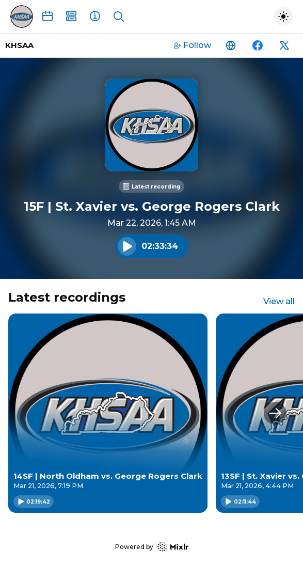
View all (279, 301)
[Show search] (118, 16)
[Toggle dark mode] (283, 16)
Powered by (151, 547)
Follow (192, 45)
